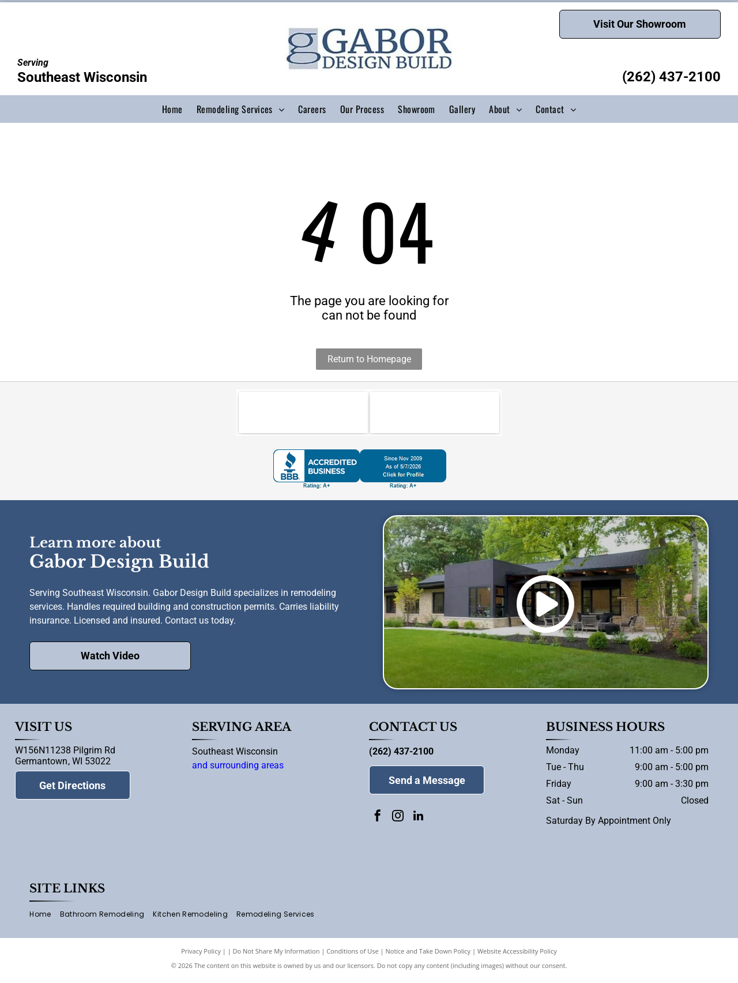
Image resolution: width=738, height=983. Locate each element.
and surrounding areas (238, 769)
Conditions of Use (352, 955)
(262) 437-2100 (671, 77)
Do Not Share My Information (276, 955)
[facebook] (377, 822)
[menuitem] (172, 109)
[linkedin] (418, 822)
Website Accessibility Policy (517, 955)
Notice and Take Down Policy (428, 955)
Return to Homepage (369, 359)
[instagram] (397, 822)
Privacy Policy (201, 955)
